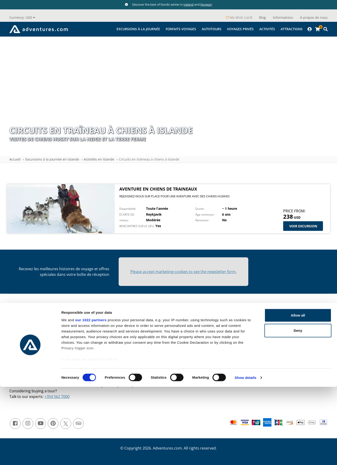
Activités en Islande (99, 159)
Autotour (230, 330)
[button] (22, 17)
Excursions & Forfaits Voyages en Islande (255, 323)
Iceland (188, 4)
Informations (283, 17)
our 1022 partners (90, 398)
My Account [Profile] (34, 325)
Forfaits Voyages (181, 29)
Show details (245, 456)
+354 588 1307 (102, 374)
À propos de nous (314, 17)
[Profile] (309, 29)
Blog (262, 17)
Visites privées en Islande (243, 337)
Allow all (298, 393)
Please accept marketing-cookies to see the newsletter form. (183, 271)
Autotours (211, 29)
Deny (298, 409)
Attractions (292, 29)
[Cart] (317, 29)
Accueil (15, 159)
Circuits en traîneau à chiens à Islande (149, 159)
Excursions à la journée (138, 29)
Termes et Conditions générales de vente (155, 323)
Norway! (206, 4)
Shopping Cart (36, 332)
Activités (267, 29)
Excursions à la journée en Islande (52, 159)
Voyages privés (240, 29)
